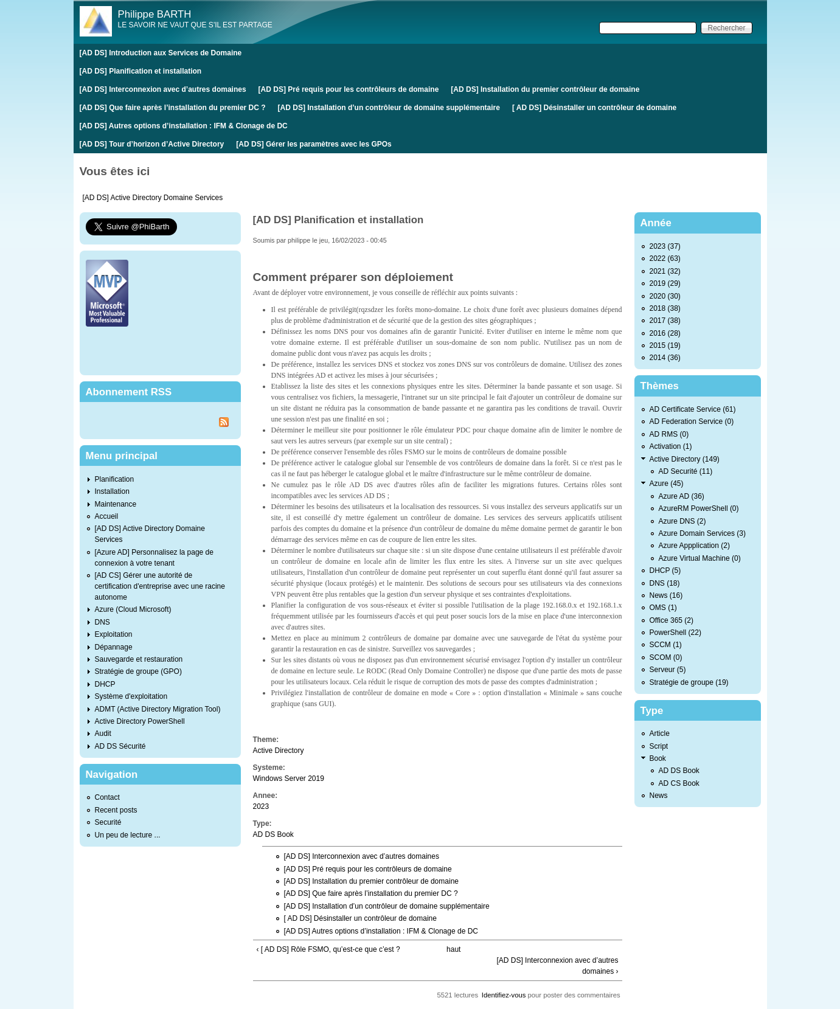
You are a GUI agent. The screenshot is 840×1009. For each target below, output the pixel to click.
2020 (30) (665, 296)
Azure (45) (667, 483)
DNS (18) (665, 583)
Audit (103, 733)
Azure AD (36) (681, 496)
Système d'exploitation (131, 696)
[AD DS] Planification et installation (141, 71)
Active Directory (278, 750)
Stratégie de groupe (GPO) (138, 671)
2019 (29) (665, 283)
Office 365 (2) (671, 620)
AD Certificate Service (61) (693, 409)
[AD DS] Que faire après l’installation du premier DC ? (173, 107)
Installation (112, 491)
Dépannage (114, 647)
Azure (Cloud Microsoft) (133, 609)
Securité (108, 822)
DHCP (105, 684)
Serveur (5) (668, 669)
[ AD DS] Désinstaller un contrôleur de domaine (594, 107)
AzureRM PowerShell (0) (699, 508)
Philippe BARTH (155, 14)
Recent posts (116, 810)
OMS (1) (663, 607)
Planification (114, 479)
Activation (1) (671, 446)
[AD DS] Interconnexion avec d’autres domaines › (557, 966)
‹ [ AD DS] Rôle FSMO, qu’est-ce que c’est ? (328, 949)
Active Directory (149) (685, 459)
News (659, 795)
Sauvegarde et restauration (139, 659)
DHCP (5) (665, 570)
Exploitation (114, 634)
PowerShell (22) (675, 632)
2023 (261, 806)
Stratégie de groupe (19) (689, 682)
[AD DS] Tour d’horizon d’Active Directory (152, 144)
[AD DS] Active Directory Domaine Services (153, 197)
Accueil (107, 516)
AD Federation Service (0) (692, 421)
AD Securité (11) (686, 471)
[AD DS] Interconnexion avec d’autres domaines (163, 89)
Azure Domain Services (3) (702, 533)
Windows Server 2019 (288, 778)
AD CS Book (679, 783)
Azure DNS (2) (682, 521)
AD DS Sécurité (120, 746)
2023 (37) (665, 246)
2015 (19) (665, 345)
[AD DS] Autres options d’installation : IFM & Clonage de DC (184, 126)
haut (453, 949)
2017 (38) (665, 320)
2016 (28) (665, 333)
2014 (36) (665, 357)
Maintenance (116, 504)
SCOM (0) (666, 657)
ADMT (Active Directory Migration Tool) (158, 709)
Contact (107, 797)
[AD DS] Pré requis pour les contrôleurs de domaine (349, 89)
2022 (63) (665, 258)
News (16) (666, 595)
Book (658, 758)
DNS (102, 622)
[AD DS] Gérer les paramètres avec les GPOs (313, 144)
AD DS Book (273, 834)
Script (659, 746)
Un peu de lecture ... (128, 835)
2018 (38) (665, 308)
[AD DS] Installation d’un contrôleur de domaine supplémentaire (389, 107)
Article (660, 733)
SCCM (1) (666, 644)
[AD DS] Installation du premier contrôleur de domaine (545, 89)
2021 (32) (665, 271)
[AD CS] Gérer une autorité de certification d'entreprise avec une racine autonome (160, 586)
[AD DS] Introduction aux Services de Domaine (161, 53)
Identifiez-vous (504, 995)
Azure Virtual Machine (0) (700, 558)
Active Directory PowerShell (140, 721)
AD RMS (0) (669, 434)
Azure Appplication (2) (694, 545)
